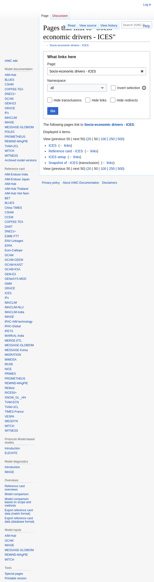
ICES (52, 145)
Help (146, 26)
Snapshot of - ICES (63, 163)
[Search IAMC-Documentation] (136, 24)
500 (120, 139)
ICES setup (57, 157)
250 (112, 139)
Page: (51, 64)
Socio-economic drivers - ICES (69, 45)
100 (103, 139)
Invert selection (128, 88)
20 (89, 139)
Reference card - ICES (65, 151)
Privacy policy (51, 182)
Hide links (99, 100)
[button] (144, 88)
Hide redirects (127, 100)
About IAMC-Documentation (81, 182)
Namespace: (57, 80)
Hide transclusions (67, 100)
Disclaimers (109, 182)
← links (65, 145)
